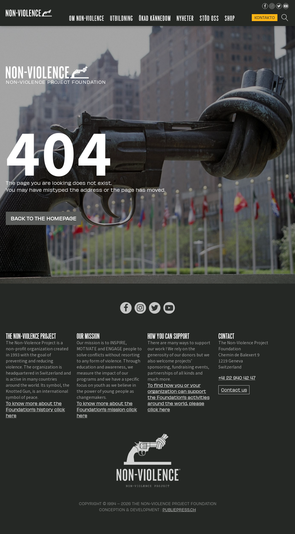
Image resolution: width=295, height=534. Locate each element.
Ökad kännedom (155, 18)
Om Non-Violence (86, 18)
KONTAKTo (264, 17)
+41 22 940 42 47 (236, 377)
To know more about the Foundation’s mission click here (107, 409)
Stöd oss (209, 18)
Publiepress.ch (179, 509)
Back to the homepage (43, 218)
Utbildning (121, 18)
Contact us (234, 389)
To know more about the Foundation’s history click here (35, 409)
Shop (230, 18)
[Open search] (284, 17)
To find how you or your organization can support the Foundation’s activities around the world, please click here (178, 397)
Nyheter (185, 18)
